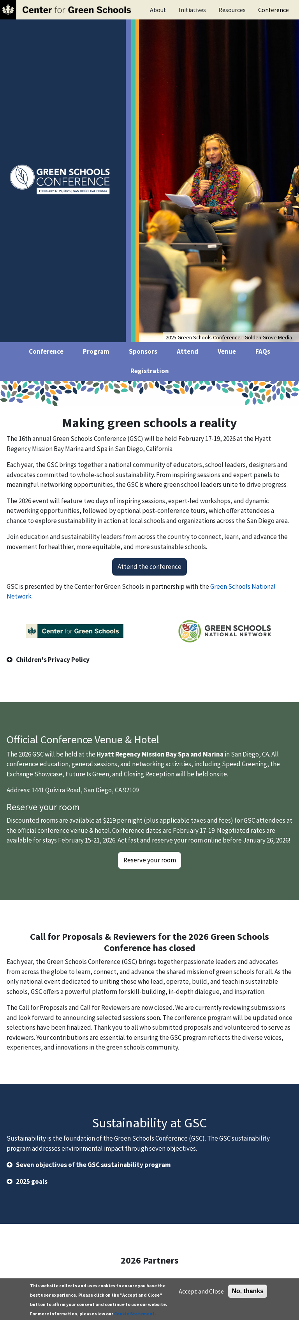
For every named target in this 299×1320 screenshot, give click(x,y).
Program (96, 351)
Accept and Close (201, 1292)
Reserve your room (149, 860)
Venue (227, 351)
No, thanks (248, 1292)
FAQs (262, 351)
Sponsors (143, 351)
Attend (187, 351)
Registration (149, 371)
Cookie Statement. (135, 1315)
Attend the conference (149, 566)
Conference (273, 10)
